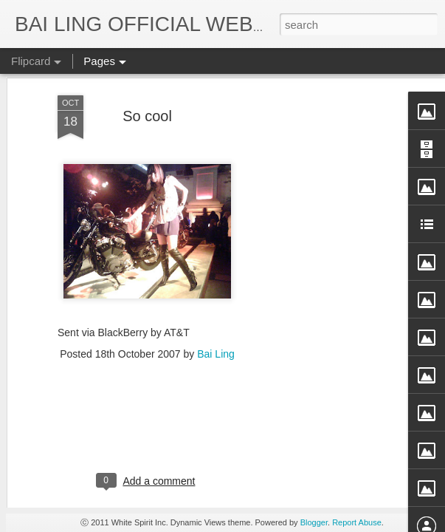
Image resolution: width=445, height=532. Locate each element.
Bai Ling (216, 213)
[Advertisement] (147, 294)
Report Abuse (357, 522)
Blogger (314, 522)
